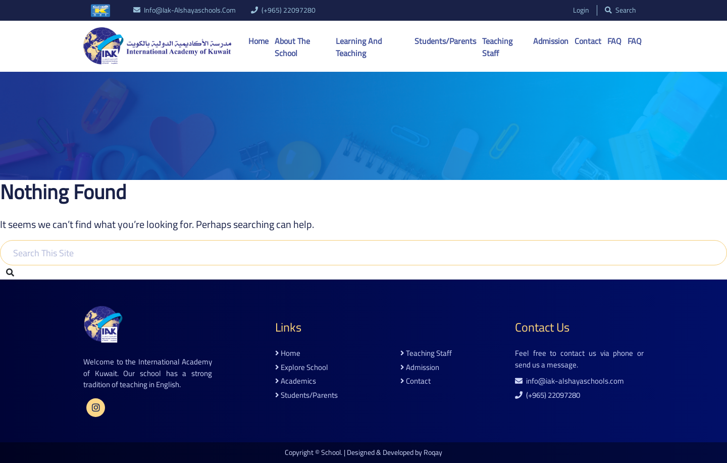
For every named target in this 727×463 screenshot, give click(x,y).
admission (419, 368)
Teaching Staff (497, 47)
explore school (301, 368)
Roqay (433, 452)
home (287, 353)
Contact (588, 41)
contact (415, 381)
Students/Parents (445, 41)
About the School (292, 47)
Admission (550, 41)
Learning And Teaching (359, 47)
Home (258, 41)
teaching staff (426, 353)
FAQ (614, 41)
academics (295, 381)
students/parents (306, 395)
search (620, 10)
